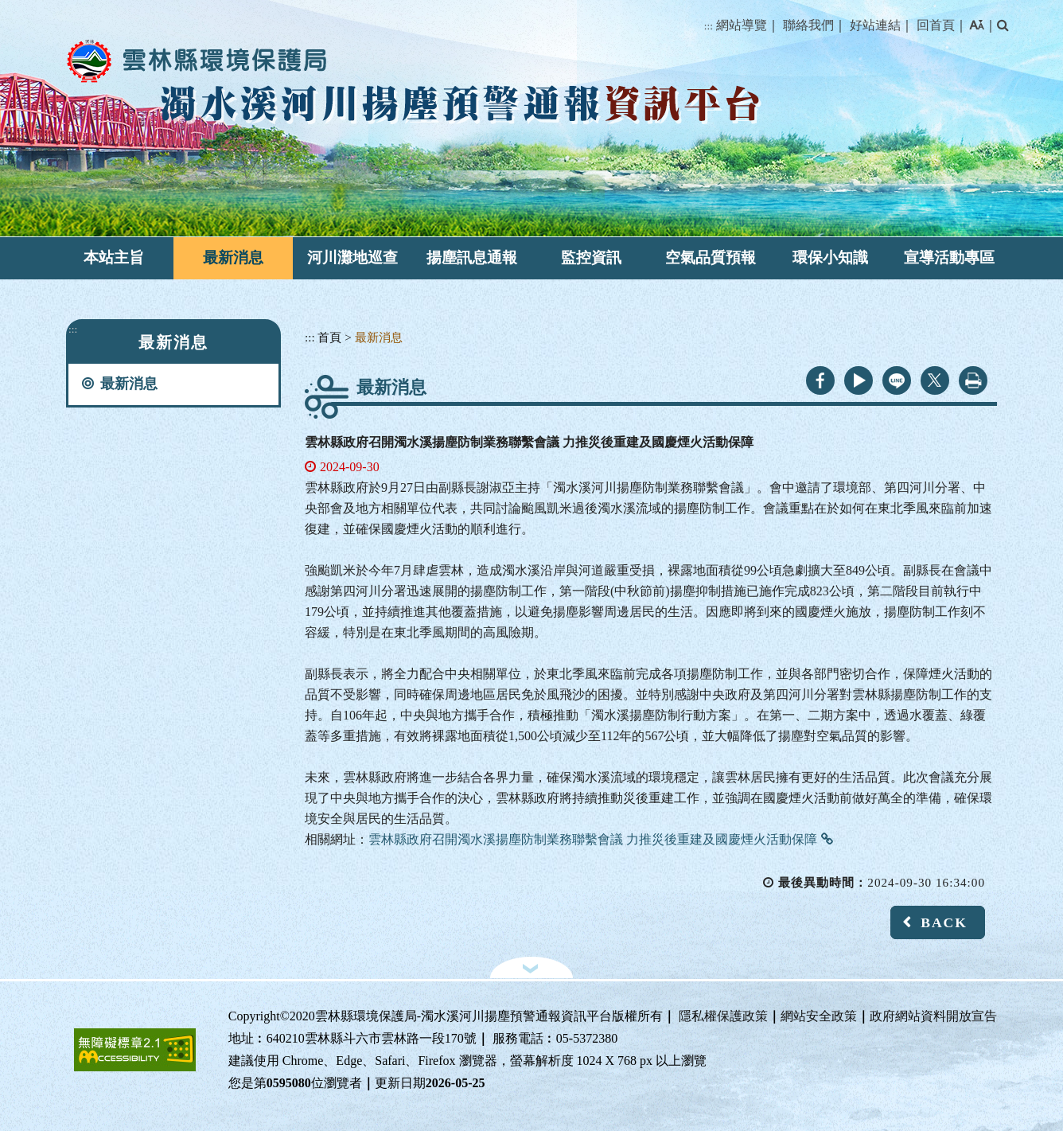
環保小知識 (830, 257)
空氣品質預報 (710, 257)
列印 (973, 380)
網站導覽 (741, 25)
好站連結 (875, 25)
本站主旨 (114, 257)
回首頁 (936, 25)
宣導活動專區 (949, 257)
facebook (820, 380)
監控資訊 (591, 257)
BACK (944, 922)
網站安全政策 (819, 1016)
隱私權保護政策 (723, 1016)
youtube (858, 380)
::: (708, 26)
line (896, 380)
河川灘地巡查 (352, 257)
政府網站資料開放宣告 (933, 1016)
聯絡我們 (808, 25)
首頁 (329, 337)
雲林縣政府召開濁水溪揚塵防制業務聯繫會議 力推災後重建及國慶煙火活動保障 (592, 839)
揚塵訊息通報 (471, 257)
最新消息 (233, 257)
